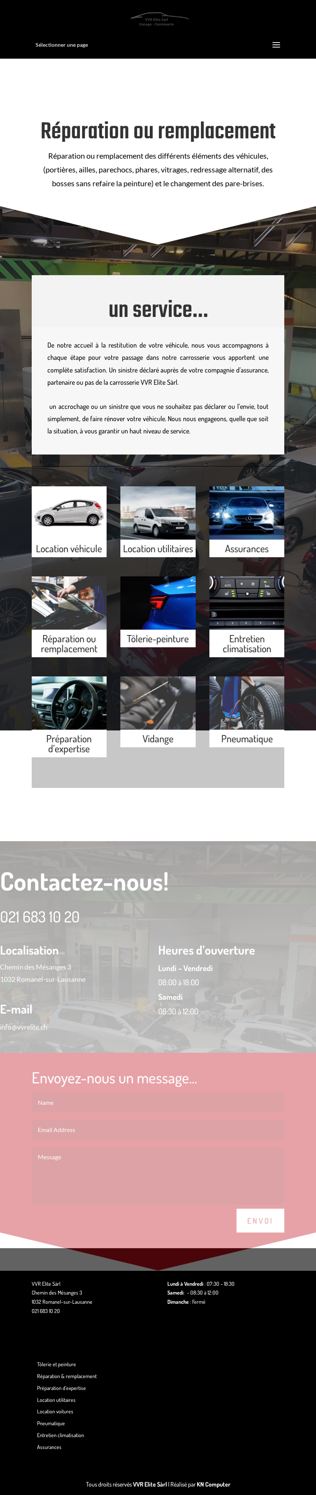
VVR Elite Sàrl (150, 1484)
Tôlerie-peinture (158, 638)
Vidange (158, 738)
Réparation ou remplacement (69, 643)
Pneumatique (247, 738)
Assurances (247, 548)
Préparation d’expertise (69, 743)
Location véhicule (69, 548)
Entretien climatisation (247, 643)
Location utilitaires (158, 548)
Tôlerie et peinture (56, 1364)
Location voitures (55, 1411)
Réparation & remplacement (67, 1376)
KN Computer (213, 1484)
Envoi (260, 1235)
